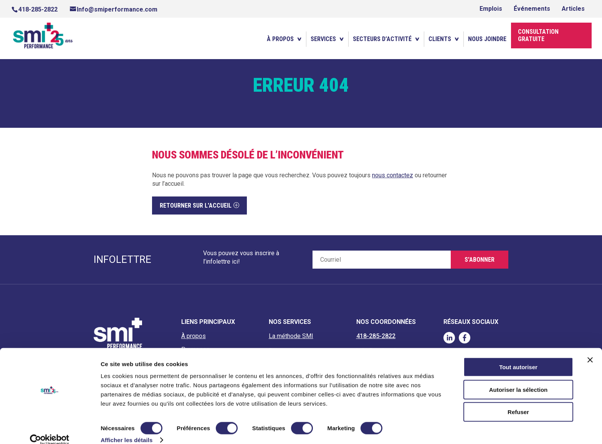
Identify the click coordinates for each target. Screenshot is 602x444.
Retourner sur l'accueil (196, 205)
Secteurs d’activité (382, 39)
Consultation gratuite (538, 35)
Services (323, 39)
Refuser (518, 401)
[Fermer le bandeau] (590, 349)
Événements (532, 8)
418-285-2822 (38, 9)
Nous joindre (487, 39)
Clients (439, 39)
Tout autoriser (518, 356)
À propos (280, 39)
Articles (573, 8)
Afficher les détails (126, 429)
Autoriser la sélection (518, 378)
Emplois (491, 8)
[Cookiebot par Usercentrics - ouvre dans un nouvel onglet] (49, 429)
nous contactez (392, 175)
